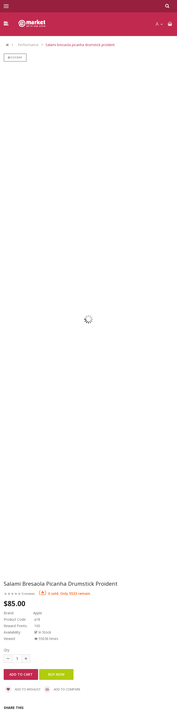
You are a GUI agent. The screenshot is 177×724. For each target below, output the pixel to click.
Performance (28, 45)
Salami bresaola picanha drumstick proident (80, 45)
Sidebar (15, 57)
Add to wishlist (23, 689)
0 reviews (28, 594)
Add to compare (62, 689)
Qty (6, 650)
